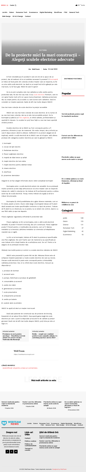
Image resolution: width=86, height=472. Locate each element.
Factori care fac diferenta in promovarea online (72, 136)
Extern (43, 50)
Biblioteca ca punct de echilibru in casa (70, 203)
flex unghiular (24, 117)
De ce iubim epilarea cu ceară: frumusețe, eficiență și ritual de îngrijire (73, 181)
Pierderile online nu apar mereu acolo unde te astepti (72, 158)
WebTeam (36, 69)
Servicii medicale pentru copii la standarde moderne (73, 115)
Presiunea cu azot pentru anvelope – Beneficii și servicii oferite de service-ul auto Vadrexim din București (14, 336)
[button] (13, 5)
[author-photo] (3, 408)
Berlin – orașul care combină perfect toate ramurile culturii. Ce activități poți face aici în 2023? (44, 336)
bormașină (54, 79)
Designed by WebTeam (59, 467)
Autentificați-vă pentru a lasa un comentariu (20, 368)
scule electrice (39, 94)
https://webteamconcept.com (24, 354)
